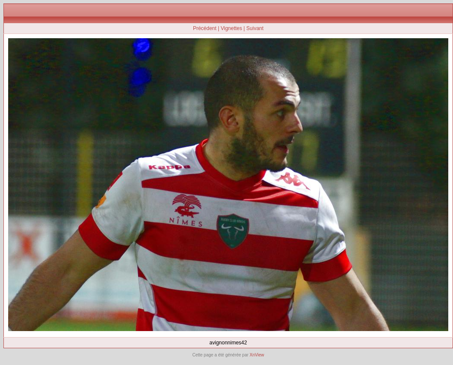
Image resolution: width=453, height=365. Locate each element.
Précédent (205, 28)
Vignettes (231, 28)
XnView (257, 355)
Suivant (254, 28)
